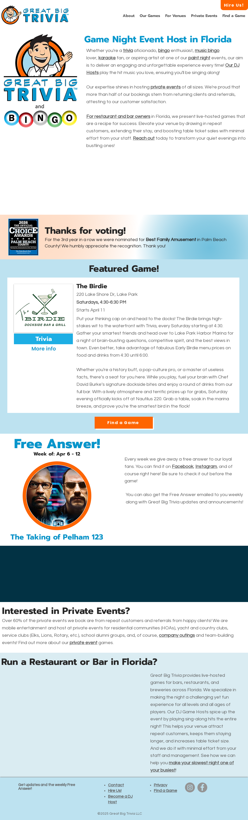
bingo (164, 50)
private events (166, 87)
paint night (199, 58)
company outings (177, 635)
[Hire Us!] (234, 5)
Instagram (206, 466)
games (91, 642)
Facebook (182, 466)
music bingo (207, 50)
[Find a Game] (124, 423)
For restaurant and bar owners (118, 116)
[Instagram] (190, 787)
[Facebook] (202, 787)
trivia (128, 50)
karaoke (107, 58)
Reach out (144, 138)
